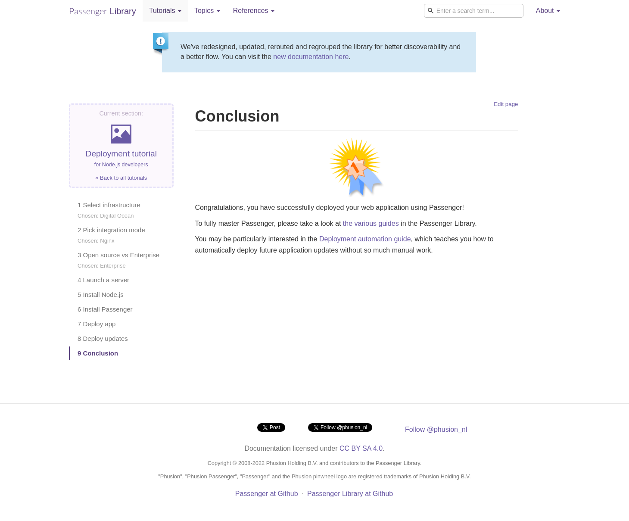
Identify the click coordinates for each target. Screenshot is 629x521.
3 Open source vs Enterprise (118, 260)
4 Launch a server (103, 280)
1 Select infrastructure (109, 210)
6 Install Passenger (105, 309)
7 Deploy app (96, 324)
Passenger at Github (266, 493)
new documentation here (311, 56)
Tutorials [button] (165, 10)
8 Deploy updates (103, 338)
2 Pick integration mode (111, 235)
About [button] (548, 10)
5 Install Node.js (101, 294)
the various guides (371, 223)
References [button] (253, 10)
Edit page (506, 104)
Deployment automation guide (365, 239)
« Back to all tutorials (121, 178)
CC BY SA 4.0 (361, 448)
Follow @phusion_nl (436, 429)
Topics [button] (207, 10)
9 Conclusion (98, 353)
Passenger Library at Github (350, 493)
